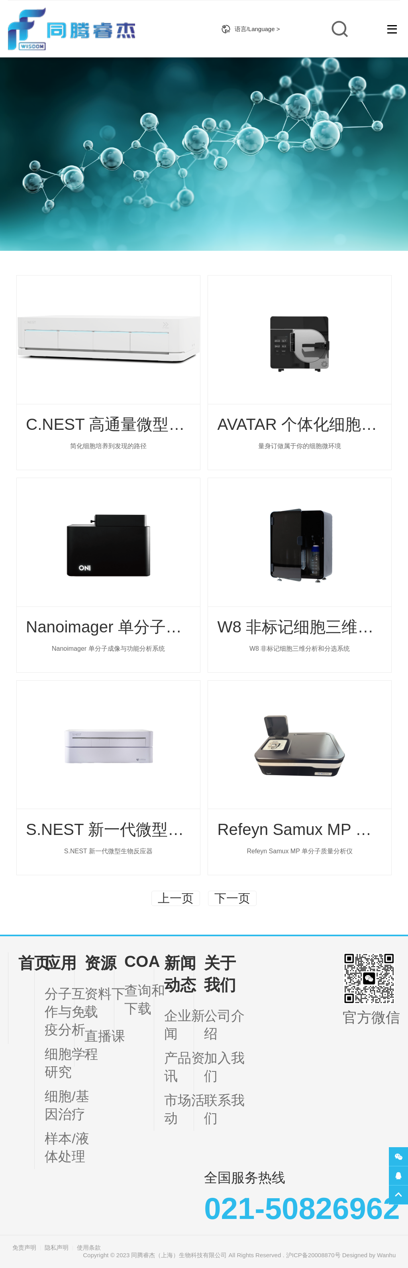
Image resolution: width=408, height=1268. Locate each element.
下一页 (235, 898)
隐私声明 (57, 1247)
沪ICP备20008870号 (313, 1255)
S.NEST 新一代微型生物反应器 (136, 829)
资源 (100, 963)
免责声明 (24, 1247)
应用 (60, 963)
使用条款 (89, 1247)
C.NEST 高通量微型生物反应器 (137, 424)
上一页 (172, 898)
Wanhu (386, 1255)
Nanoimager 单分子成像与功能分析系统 (167, 627)
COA (142, 961)
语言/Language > (250, 29)
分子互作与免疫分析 (65, 1011)
